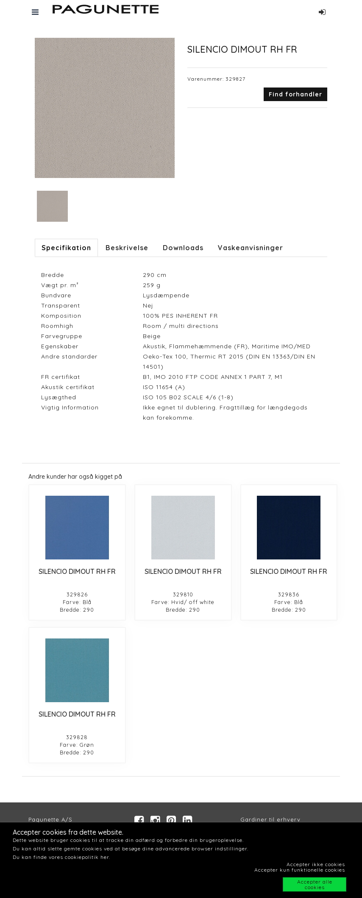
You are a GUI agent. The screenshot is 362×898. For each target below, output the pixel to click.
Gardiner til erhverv (270, 819)
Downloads (183, 247)
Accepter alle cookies (314, 884)
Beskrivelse (127, 247)
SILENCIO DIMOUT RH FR (77, 571)
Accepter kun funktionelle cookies (299, 870)
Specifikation (66, 247)
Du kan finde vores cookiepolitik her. (61, 857)
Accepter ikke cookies (316, 864)
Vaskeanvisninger (250, 247)
